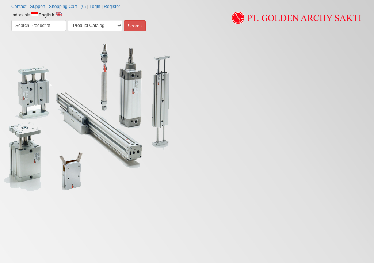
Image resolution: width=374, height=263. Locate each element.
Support (37, 6)
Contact (18, 6)
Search (135, 25)
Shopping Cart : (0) (67, 6)
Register (112, 6)
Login (94, 6)
